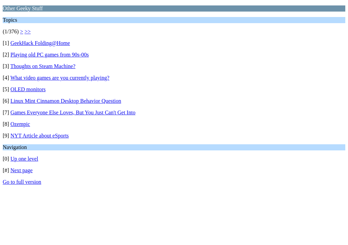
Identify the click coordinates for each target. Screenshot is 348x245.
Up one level (24, 159)
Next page (22, 170)
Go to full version (22, 182)
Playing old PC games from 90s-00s (50, 55)
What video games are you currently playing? (59, 78)
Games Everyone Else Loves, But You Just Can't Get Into (73, 112)
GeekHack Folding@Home (40, 43)
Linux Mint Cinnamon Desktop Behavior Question (66, 101)
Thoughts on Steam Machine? (42, 66)
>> (27, 31)
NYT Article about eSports (40, 135)
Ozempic (20, 124)
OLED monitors (28, 89)
